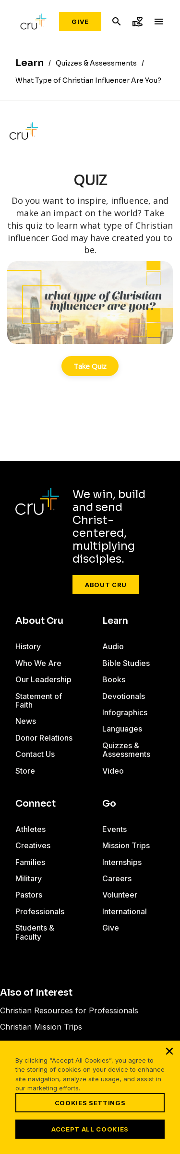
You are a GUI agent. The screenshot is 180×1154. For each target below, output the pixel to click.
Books (113, 679)
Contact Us (35, 754)
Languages (122, 728)
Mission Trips (126, 845)
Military (28, 878)
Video (113, 771)
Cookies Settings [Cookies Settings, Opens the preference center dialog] (90, 1103)
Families (30, 862)
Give (80, 21)
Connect (35, 804)
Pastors (28, 894)
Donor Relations (43, 738)
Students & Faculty (34, 932)
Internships (122, 862)
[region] (90, 1097)
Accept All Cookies (90, 1129)
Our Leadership (43, 679)
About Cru (106, 584)
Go (109, 804)
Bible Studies (126, 663)
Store (25, 771)
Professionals (39, 911)
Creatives (32, 845)
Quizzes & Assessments (126, 750)
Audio (113, 646)
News (25, 721)
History (28, 646)
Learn (115, 621)
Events (114, 829)
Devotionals (123, 696)
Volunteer (119, 894)
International (124, 911)
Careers (117, 878)
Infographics (124, 712)
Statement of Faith (38, 700)
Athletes (30, 829)
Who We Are (38, 663)
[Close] (169, 1051)
